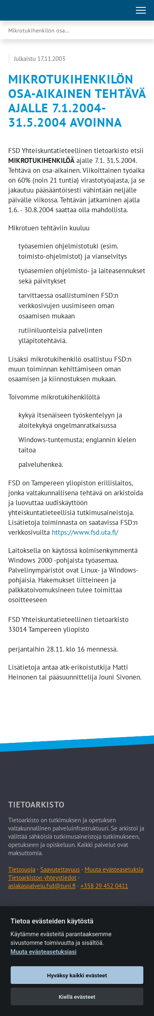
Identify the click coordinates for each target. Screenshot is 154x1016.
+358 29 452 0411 (104, 886)
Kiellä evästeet (77, 996)
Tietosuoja (21, 869)
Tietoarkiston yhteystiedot (42, 877)
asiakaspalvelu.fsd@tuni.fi (42, 886)
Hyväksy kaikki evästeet (77, 975)
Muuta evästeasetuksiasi (44, 952)
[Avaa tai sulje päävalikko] (141, 10)
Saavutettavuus (60, 869)
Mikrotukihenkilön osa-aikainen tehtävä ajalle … (47, 30)
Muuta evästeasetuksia (114, 869)
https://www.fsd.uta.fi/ (85, 532)
